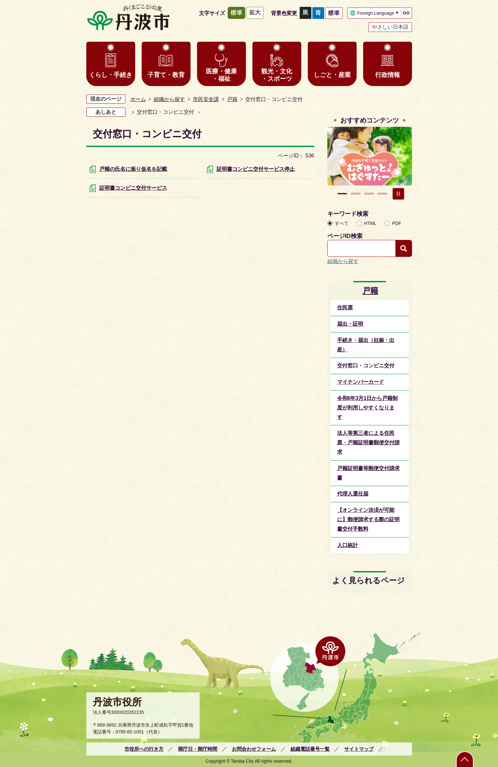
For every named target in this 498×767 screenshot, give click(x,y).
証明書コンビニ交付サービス (133, 188)
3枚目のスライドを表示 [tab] (369, 193)
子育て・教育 (166, 74)
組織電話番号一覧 (310, 749)
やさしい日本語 (390, 27)
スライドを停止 (398, 193)
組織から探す (169, 99)
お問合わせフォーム (254, 749)
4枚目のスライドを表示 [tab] (382, 193)
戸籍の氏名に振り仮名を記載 (133, 169)
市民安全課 (206, 99)
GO (406, 12)
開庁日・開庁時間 (197, 749)
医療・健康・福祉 (221, 75)
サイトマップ (359, 749)
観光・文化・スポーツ (276, 75)
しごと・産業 (332, 74)
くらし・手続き (110, 74)
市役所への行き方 (144, 749)
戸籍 (232, 99)
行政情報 (387, 74)
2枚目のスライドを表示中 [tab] (355, 193)
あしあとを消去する (199, 112)
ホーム (138, 99)
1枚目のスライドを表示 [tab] (342, 193)
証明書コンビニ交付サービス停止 (256, 169)
